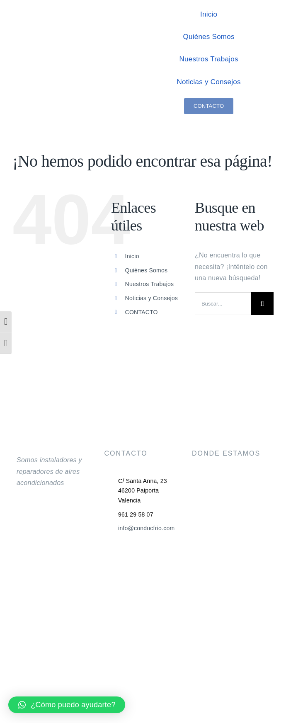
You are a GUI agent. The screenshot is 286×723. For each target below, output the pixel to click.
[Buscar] (262, 303)
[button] (66, 704)
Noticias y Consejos (151, 298)
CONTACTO (141, 312)
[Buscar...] (223, 303)
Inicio (132, 256)
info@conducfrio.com (146, 528)
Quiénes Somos (146, 270)
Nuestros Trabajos (149, 284)
